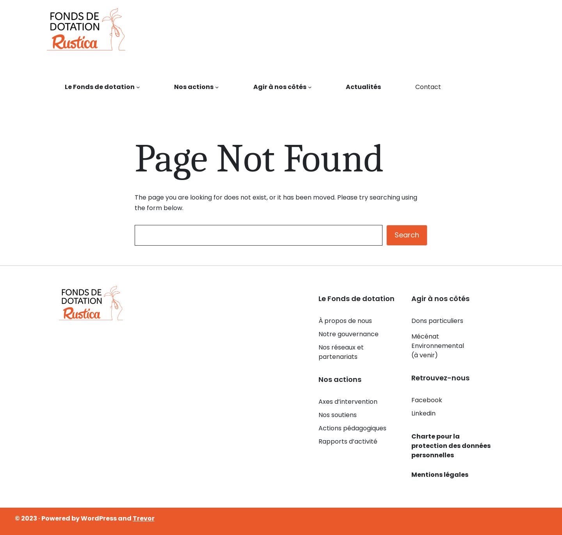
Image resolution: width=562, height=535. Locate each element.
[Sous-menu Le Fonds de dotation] (138, 87)
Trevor (144, 518)
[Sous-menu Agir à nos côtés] (310, 87)
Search (407, 235)
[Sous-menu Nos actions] (217, 87)
